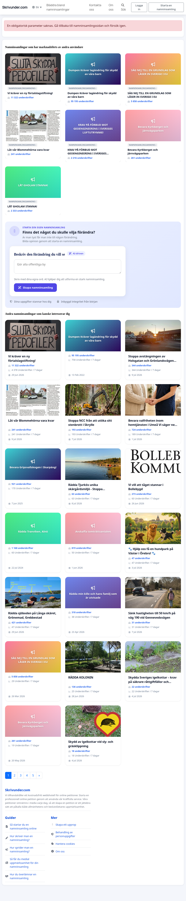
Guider (10, 817)
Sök (123, 7)
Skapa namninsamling (35, 287)
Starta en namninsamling (166, 7)
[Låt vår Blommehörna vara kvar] (33, 134)
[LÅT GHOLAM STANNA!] (33, 190)
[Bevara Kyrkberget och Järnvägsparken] (153, 136)
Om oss (111, 7)
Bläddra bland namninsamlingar (58, 7)
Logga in (139, 7)
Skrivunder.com (14, 7)
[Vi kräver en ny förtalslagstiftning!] (33, 77)
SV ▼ (37, 7)
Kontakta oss (95, 7)
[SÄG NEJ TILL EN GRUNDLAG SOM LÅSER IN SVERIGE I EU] (153, 79)
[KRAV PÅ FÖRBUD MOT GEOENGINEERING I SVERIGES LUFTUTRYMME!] (93, 136)
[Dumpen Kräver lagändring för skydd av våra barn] (93, 79)
